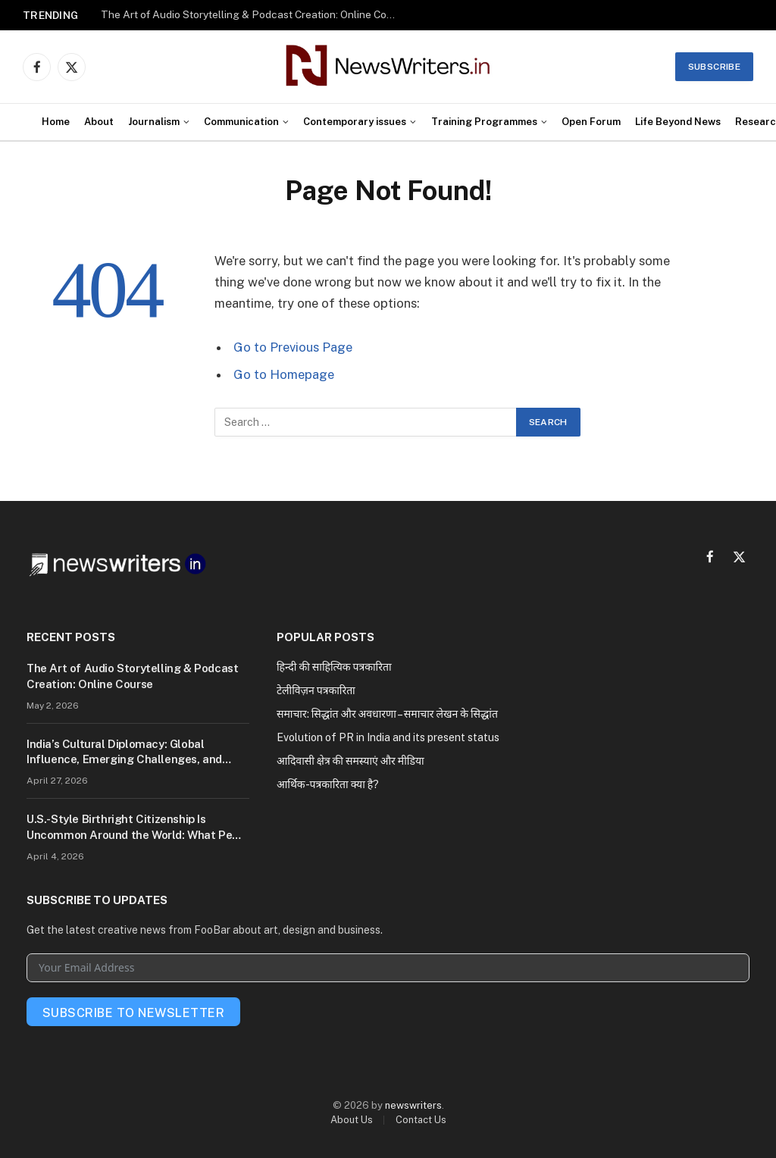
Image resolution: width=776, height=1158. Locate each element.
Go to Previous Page (292, 347)
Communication (241, 121)
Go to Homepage (283, 374)
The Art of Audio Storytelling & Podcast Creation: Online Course (252, 14)
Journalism (154, 121)
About (99, 121)
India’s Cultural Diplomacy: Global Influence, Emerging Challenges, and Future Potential (124, 752)
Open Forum (591, 121)
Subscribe (714, 66)
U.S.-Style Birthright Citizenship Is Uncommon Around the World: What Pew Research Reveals (134, 827)
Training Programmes (484, 121)
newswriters (413, 1105)
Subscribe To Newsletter (133, 1013)
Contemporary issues (354, 121)
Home (56, 121)
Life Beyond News (678, 121)
